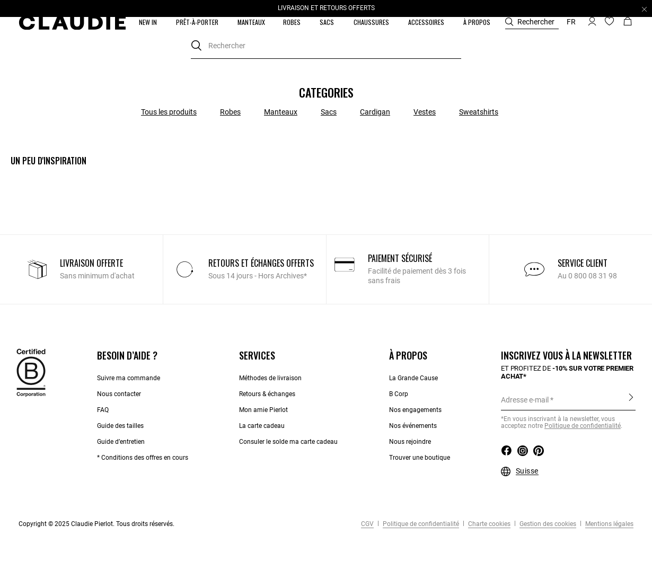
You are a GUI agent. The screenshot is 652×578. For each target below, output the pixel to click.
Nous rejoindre (410, 441)
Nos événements (413, 426)
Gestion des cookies (547, 524)
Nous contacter (119, 394)
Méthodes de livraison (270, 378)
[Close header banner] (644, 9)
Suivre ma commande (128, 378)
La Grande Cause (413, 378)
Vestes (424, 112)
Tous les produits (169, 112)
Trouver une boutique (419, 457)
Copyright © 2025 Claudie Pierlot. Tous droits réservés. (96, 524)
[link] (251, 22)
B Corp (398, 394)
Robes (230, 112)
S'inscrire (631, 399)
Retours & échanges (267, 394)
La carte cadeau (262, 426)
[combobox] (326, 46)
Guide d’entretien (121, 441)
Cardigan (375, 112)
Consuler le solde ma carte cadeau (288, 441)
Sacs (329, 112)
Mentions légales (608, 524)
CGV (367, 524)
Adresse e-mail (525, 400)
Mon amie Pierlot (263, 410)
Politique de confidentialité (582, 426)
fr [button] (571, 21)
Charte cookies (488, 524)
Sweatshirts (478, 112)
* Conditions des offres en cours (142, 457)
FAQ (103, 410)
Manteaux (280, 112)
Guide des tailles (120, 426)
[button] (148, 22)
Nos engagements (415, 410)
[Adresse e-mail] (568, 399)
